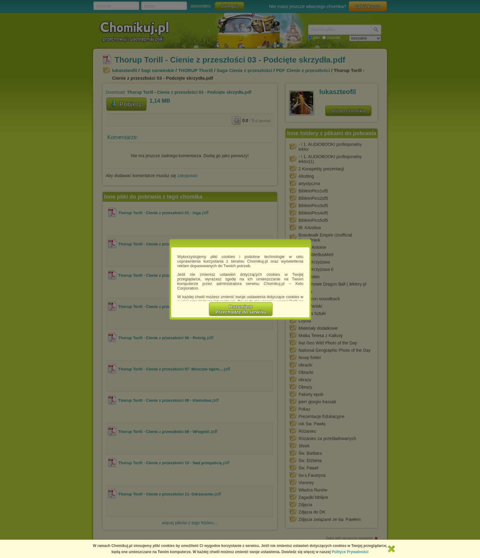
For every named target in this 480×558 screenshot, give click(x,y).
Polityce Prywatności (350, 552)
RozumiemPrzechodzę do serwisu (241, 309)
